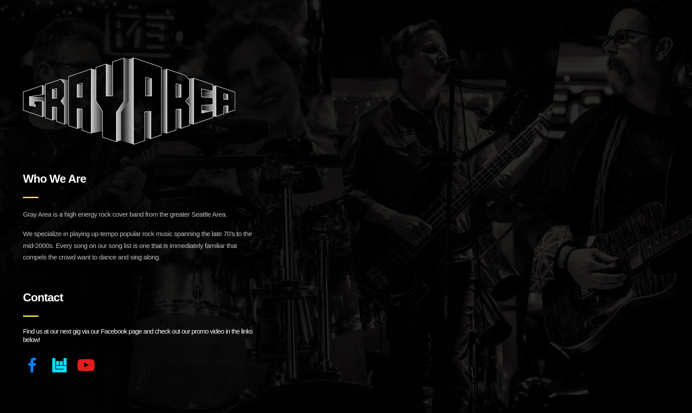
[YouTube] (85, 365)
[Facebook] (32, 365)
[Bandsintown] (59, 365)
